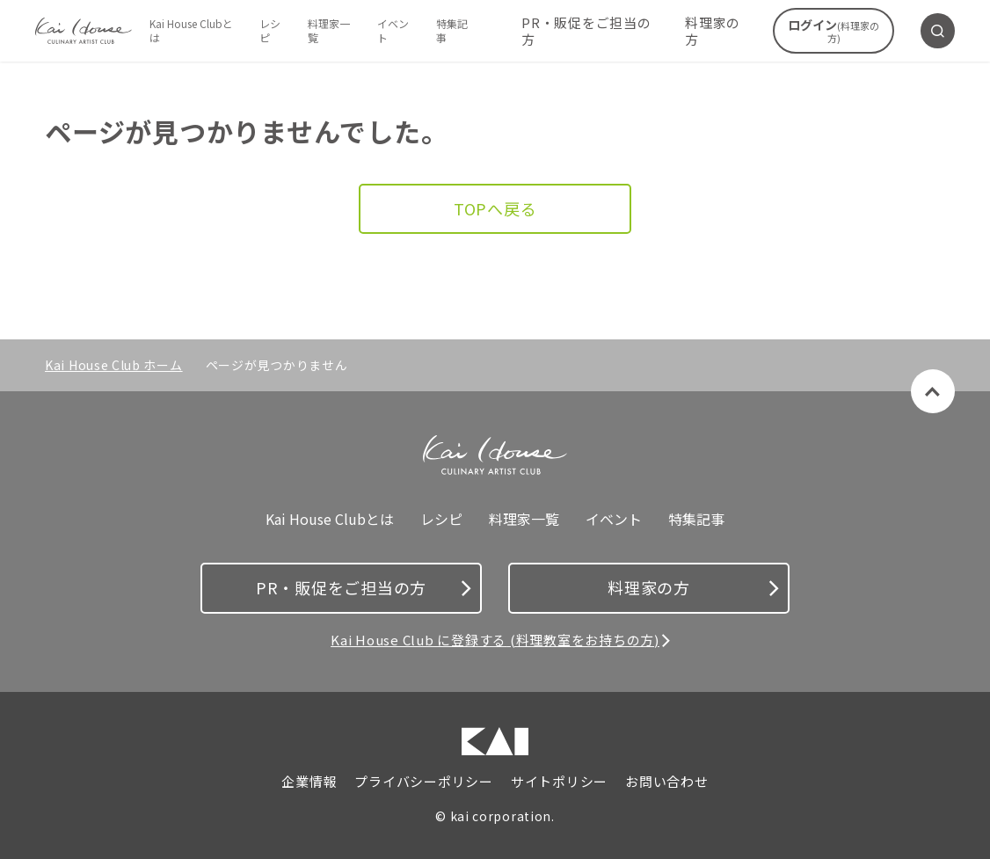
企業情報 (309, 781)
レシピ (269, 30)
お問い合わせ (667, 781)
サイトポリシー (559, 781)
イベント (393, 30)
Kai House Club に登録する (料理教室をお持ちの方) (495, 639)
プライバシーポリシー (423, 781)
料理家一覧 (329, 30)
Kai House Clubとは (191, 30)
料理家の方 (712, 31)
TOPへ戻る (495, 208)
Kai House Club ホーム (114, 365)
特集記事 (452, 30)
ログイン (833, 30)
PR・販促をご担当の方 (586, 31)
